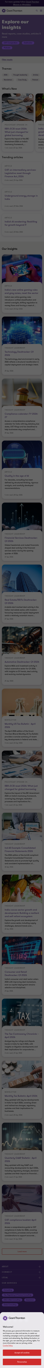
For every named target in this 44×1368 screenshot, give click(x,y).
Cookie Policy (8, 1345)
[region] (22, 1340)
